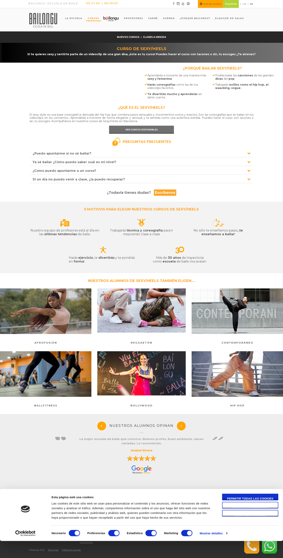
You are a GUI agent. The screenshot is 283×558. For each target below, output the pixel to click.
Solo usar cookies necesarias (250, 532)
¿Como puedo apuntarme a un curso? (64, 171)
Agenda (168, 18)
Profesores (133, 18)
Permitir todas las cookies (250, 515)
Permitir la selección (250, 523)
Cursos (91, 19)
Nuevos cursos (128, 37)
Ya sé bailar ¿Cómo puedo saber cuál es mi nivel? (74, 162)
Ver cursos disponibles (141, 129)
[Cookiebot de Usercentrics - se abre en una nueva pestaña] (25, 550)
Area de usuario (210, 3)
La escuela (73, 18)
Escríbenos (165, 192)
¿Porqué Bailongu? (195, 18)
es (251, 3)
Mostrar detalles (211, 550)
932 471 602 (93, 3)
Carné (152, 18)
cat (244, 3)
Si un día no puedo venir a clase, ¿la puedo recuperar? (79, 179)
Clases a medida (154, 37)
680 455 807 (111, 3)
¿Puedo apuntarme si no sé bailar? (62, 153)
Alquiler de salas (229, 18)
